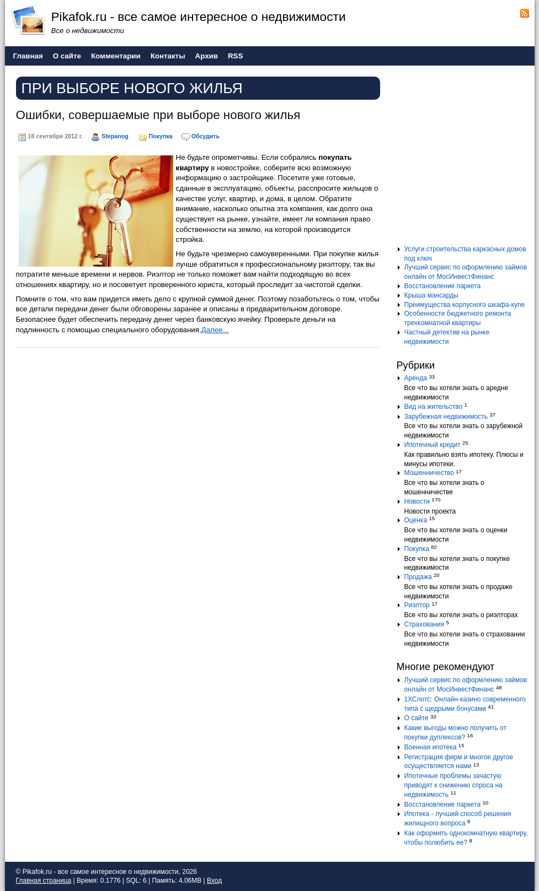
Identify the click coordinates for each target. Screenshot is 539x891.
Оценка (416, 520)
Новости (417, 501)
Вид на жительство (433, 407)
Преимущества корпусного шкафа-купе (464, 305)
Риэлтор (417, 605)
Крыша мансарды (431, 295)
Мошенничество (429, 473)
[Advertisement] (466, 159)
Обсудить (205, 136)
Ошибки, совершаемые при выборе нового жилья (158, 115)
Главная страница (44, 880)
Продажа (418, 577)
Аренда (416, 378)
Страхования (424, 624)
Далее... (215, 330)
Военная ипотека (430, 747)
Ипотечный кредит (432, 445)
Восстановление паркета (442, 286)
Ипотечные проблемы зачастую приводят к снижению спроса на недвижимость (453, 785)
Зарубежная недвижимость (446, 416)
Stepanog (115, 136)
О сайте (416, 718)
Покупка (161, 136)
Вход (214, 880)
